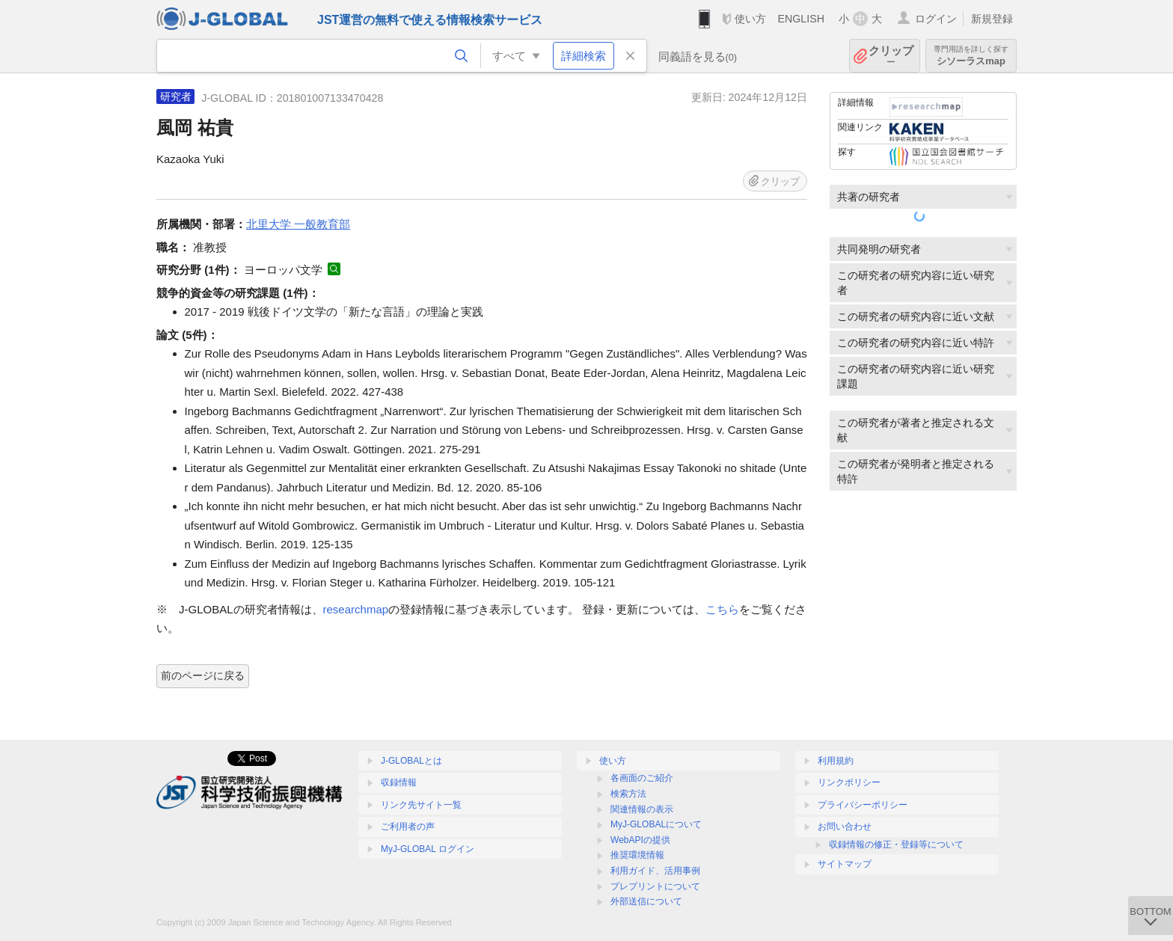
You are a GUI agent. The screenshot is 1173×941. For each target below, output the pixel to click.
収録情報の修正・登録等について (896, 844)
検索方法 (628, 793)
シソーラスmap (971, 56)
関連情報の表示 (641, 809)
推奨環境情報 (637, 855)
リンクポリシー (849, 782)
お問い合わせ (845, 826)
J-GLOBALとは (411, 760)
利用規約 (836, 760)
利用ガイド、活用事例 (655, 870)
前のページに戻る (203, 675)
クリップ (891, 55)
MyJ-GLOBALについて (656, 824)
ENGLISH (800, 19)
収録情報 (399, 782)
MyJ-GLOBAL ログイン (427, 849)
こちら (722, 609)
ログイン (936, 19)
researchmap (356, 609)
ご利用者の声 (408, 826)
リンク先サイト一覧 (421, 805)
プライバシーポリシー (862, 805)
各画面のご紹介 (641, 778)
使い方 (750, 19)
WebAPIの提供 (640, 840)
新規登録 (992, 19)
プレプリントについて (655, 886)
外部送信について (646, 901)
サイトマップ (845, 864)
